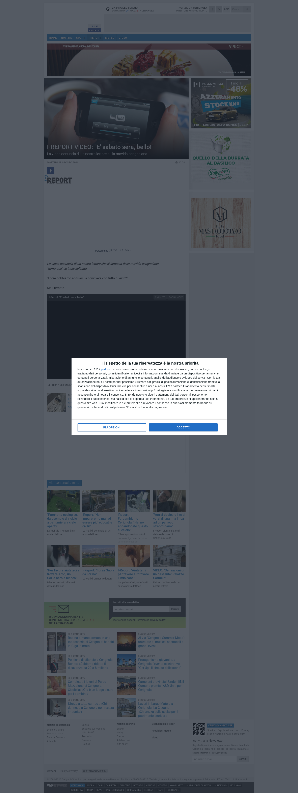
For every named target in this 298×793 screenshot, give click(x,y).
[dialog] (149, 396)
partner (105, 369)
